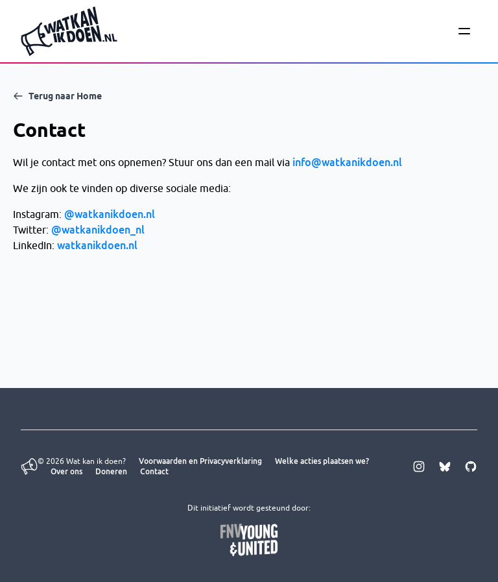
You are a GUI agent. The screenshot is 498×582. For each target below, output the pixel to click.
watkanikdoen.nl (97, 245)
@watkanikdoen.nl (109, 214)
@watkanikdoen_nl (98, 229)
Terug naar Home (57, 96)
